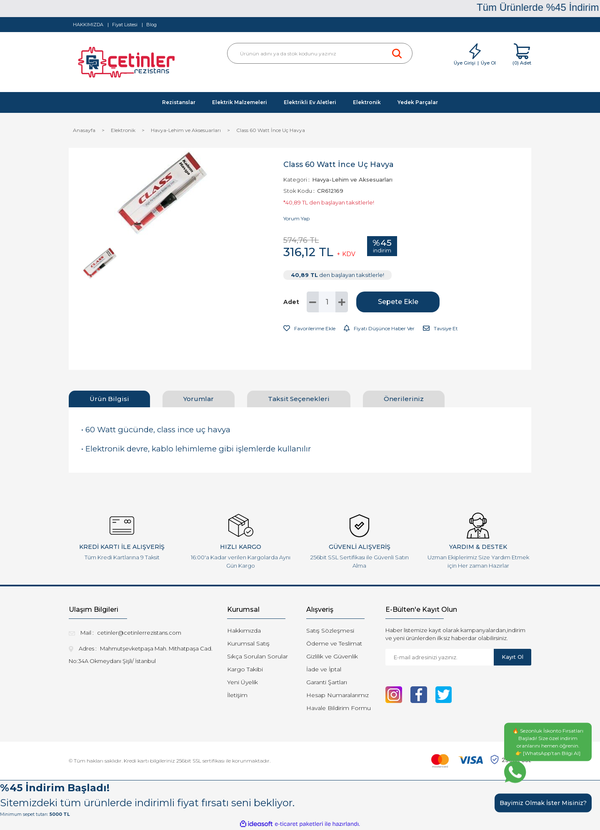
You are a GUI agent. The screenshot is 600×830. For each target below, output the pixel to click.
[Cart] (521, 55)
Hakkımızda (244, 630)
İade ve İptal (323, 669)
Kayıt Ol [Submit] (512, 656)
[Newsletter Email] (439, 657)
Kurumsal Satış (248, 643)
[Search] (319, 53)
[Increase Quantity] (341, 302)
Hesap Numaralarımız (337, 695)
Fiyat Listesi (125, 24)
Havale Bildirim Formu (338, 708)
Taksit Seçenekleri (299, 399)
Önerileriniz (404, 399)
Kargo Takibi (245, 669)
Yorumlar (198, 399)
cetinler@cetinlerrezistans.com (139, 632)
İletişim (237, 695)
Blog (151, 24)
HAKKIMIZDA (88, 24)
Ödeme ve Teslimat (334, 643)
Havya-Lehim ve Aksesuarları (352, 179)
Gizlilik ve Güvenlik (332, 656)
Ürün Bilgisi (109, 399)
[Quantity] (327, 302)
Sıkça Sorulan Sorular (257, 656)
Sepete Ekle (398, 302)
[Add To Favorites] (309, 328)
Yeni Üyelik (242, 682)
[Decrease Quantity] (313, 302)
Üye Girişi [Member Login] (464, 63)
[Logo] (128, 64)
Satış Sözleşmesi (330, 630)
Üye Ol (488, 63)
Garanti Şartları (326, 682)
